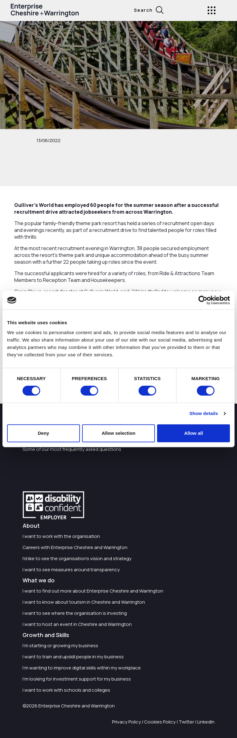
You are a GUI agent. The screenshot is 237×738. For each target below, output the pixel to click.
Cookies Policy (160, 722)
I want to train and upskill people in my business (73, 656)
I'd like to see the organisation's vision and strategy (77, 558)
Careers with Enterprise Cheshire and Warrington (75, 547)
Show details (203, 413)
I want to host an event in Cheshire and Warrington (77, 624)
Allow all (193, 433)
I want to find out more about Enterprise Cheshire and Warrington (93, 591)
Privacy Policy (126, 722)
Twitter (186, 722)
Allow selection (118, 433)
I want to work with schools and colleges (66, 690)
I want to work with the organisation (61, 536)
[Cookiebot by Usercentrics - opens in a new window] (203, 300)
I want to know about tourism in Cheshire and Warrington (84, 602)
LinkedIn (205, 722)
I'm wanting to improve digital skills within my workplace (82, 668)
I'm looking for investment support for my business (77, 679)
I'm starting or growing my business (60, 645)
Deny (43, 433)
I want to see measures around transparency (71, 569)
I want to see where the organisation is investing (75, 613)
